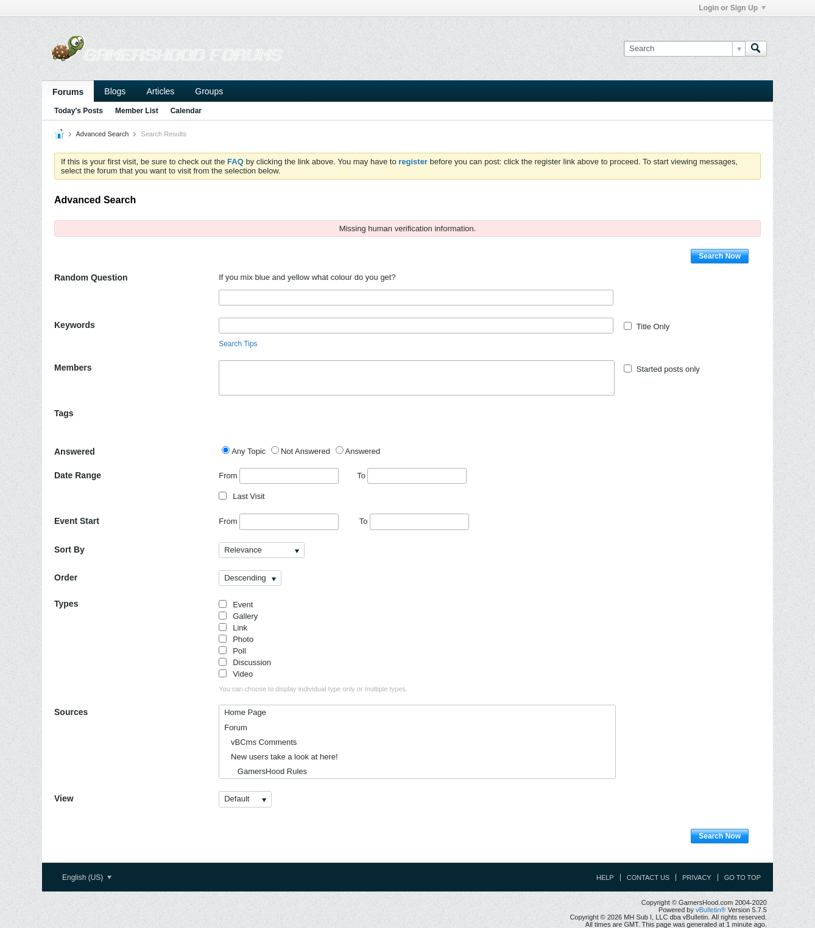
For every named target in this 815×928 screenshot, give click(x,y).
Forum (235, 727)
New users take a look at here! (280, 756)
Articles (160, 91)
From (279, 476)
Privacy (696, 877)
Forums (67, 92)
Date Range (77, 475)
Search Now (720, 256)
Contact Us (648, 877)
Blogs (114, 91)
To (412, 475)
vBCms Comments (260, 742)
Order (65, 577)
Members (72, 367)
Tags (64, 413)
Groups (209, 91)
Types (66, 604)
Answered (74, 451)
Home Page (245, 712)
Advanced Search (102, 134)
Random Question (91, 277)
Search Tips (238, 344)
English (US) (86, 877)
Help (605, 877)
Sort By (69, 549)
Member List (136, 110)
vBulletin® (711, 909)
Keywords (74, 325)
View (64, 798)
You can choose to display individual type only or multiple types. (313, 689)
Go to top (742, 877)
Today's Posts (78, 110)
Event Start (76, 521)
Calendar (186, 110)
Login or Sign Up (732, 8)
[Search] (684, 49)
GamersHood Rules (265, 771)
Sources (71, 712)
